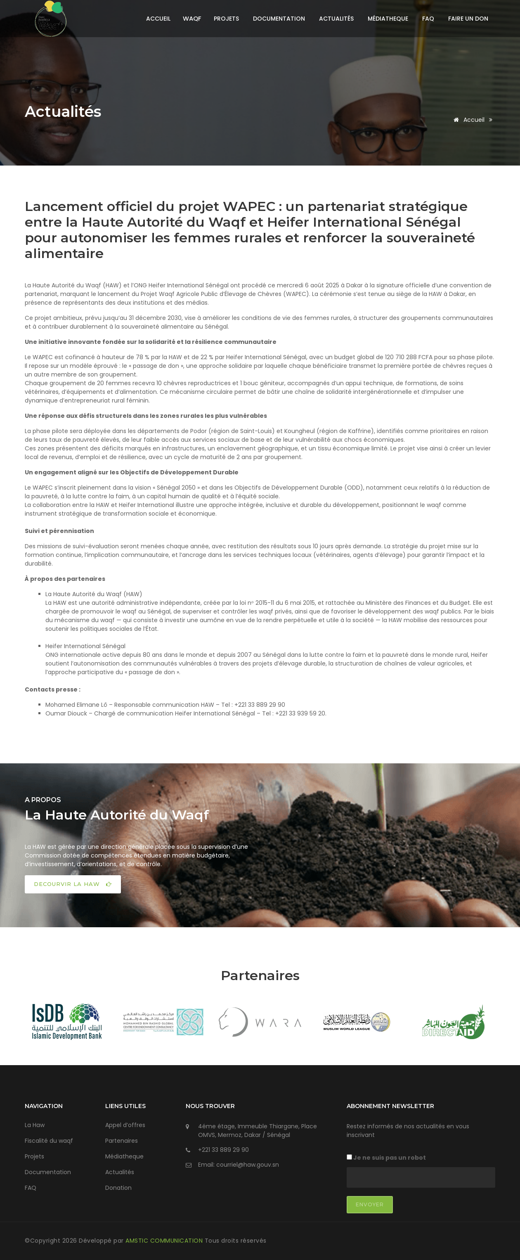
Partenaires (121, 1141)
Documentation (279, 18)
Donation (118, 1188)
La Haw (35, 1125)
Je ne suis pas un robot (386, 1157)
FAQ (428, 18)
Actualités (336, 18)
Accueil (158, 18)
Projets (226, 18)
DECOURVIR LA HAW (73, 884)
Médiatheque (388, 18)
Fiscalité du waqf (49, 1141)
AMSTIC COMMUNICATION (165, 1240)
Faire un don (468, 18)
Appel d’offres (125, 1125)
